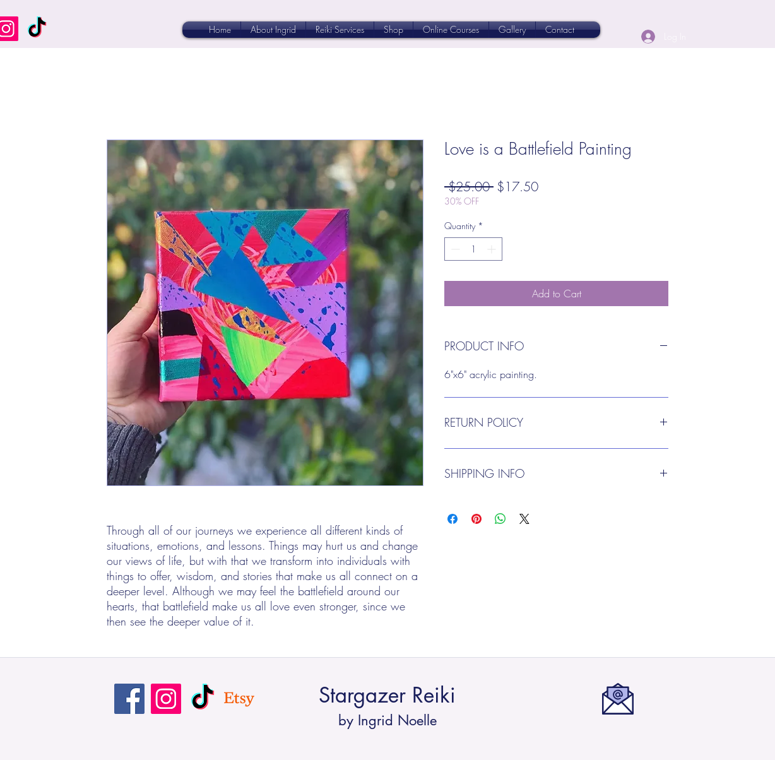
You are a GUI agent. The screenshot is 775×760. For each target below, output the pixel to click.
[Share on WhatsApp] (500, 518)
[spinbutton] (473, 249)
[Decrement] (454, 249)
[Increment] (492, 249)
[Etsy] (239, 699)
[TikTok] (37, 28)
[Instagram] (166, 699)
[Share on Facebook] (452, 518)
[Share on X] (524, 518)
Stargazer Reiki (387, 695)
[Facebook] (129, 699)
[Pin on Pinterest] (476, 518)
